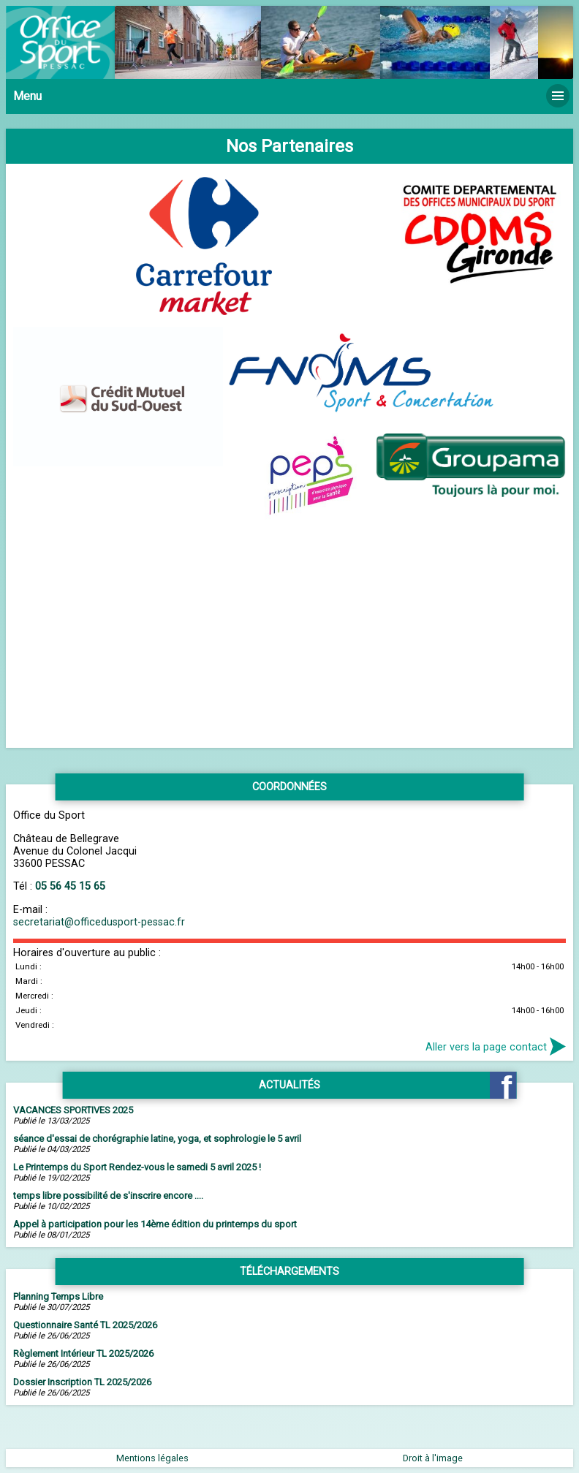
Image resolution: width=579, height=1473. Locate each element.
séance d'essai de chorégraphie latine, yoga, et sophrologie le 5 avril (157, 1138)
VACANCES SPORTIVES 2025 (73, 1110)
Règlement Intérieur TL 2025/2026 (83, 1353)
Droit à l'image (433, 1458)
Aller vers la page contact (495, 1045)
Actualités (289, 1085)
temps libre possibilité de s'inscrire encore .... (108, 1195)
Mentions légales (152, 1458)
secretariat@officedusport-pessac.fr (99, 922)
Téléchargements (289, 1271)
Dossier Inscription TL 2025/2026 (82, 1382)
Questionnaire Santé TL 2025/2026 (85, 1324)
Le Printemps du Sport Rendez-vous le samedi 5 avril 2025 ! (137, 1167)
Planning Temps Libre (58, 1296)
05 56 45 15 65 (70, 886)
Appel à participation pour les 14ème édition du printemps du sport (155, 1224)
